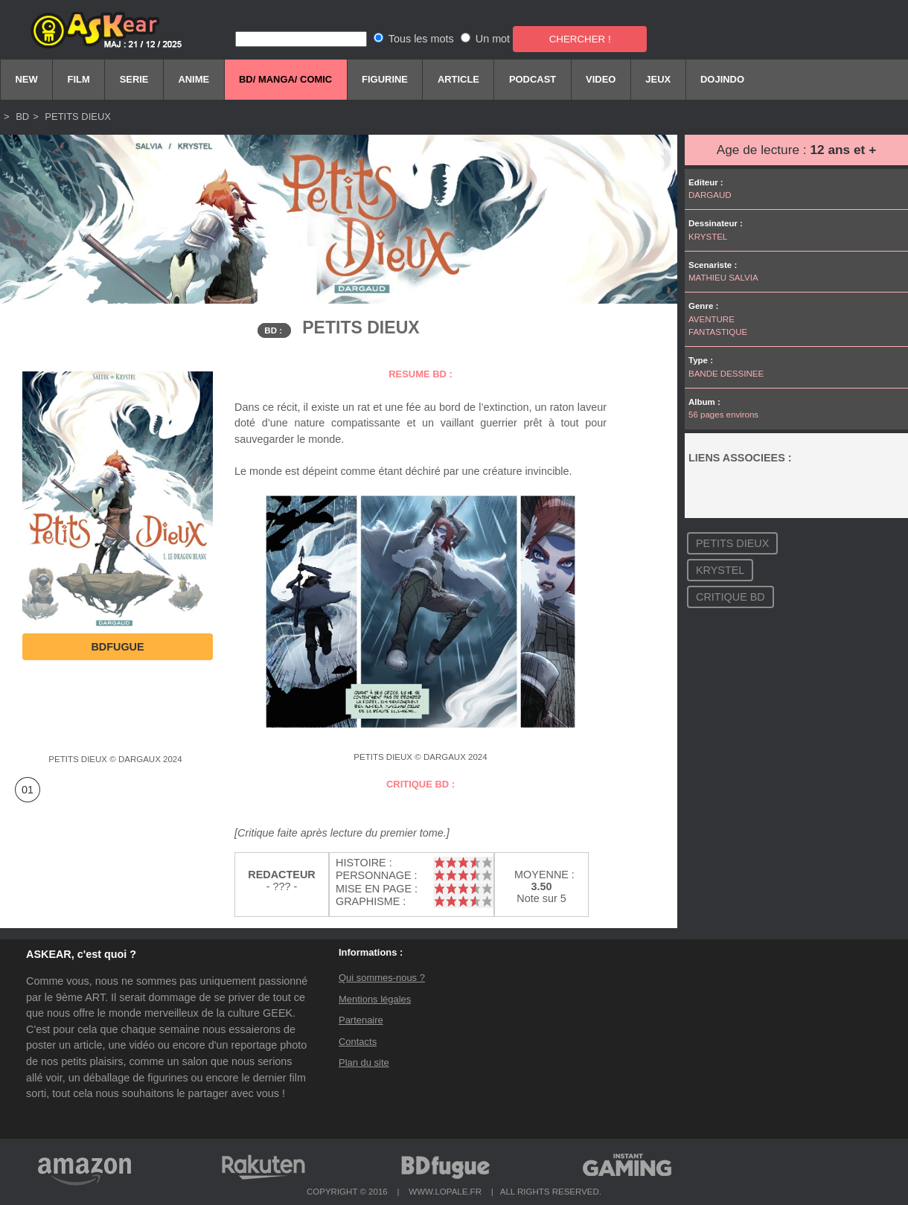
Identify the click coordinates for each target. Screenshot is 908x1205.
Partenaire (361, 1020)
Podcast (532, 79)
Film (79, 79)
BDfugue (117, 647)
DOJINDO (722, 79)
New (26, 79)
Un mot (493, 39)
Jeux (658, 79)
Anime (193, 79)
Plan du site (364, 1062)
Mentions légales (375, 999)
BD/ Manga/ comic (285, 79)
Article (458, 79)
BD (21, 116)
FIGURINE (385, 79)
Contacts (358, 1041)
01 (27, 790)
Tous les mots (421, 39)
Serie (134, 79)
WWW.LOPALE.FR (445, 1191)
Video (601, 79)
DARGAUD (710, 195)
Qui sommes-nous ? (382, 977)
